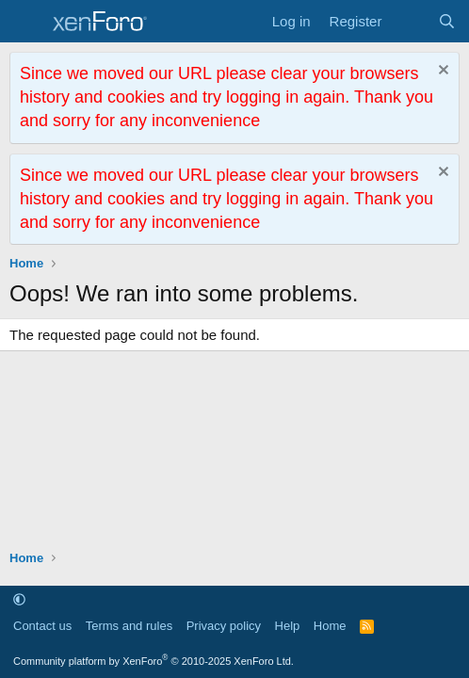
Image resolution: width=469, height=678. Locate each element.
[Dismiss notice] (441, 72)
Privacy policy (223, 626)
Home (330, 626)
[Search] (447, 21)
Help (287, 626)
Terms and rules (129, 626)
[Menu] (26, 21)
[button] (19, 599)
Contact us (42, 626)
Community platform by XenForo (153, 661)
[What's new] (409, 21)
